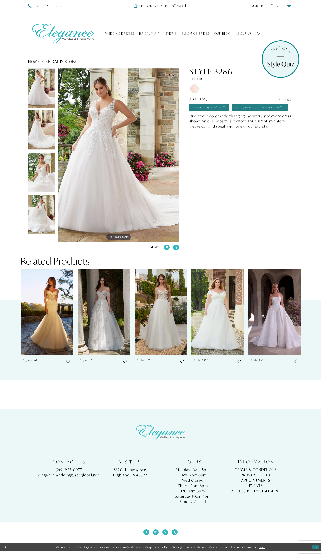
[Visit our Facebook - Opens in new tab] (143, 536)
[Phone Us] (46, 5)
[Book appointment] (160, 5)
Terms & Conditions (256, 472)
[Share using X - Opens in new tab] (175, 249)
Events (256, 488)
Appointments (255, 482)
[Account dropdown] (262, 5)
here (262, 552)
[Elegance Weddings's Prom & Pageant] (63, 33)
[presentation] (47, 315)
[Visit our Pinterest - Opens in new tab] (166, 536)
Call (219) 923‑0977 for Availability (229, 122)
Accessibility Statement (256, 493)
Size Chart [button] (283, 100)
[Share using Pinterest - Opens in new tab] (163, 249)
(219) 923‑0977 (69, 472)
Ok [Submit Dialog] (314, 552)
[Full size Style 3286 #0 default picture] (118, 155)
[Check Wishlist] (289, 5)
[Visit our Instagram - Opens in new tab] (154, 536)
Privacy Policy (256, 477)
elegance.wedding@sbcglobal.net (68, 477)
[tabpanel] (41, 89)
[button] (256, 33)
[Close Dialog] (6, 551)
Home (34, 61)
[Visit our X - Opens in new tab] (178, 536)
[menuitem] (262, 5)
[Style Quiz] (280, 59)
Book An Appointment (217, 110)
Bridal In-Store (61, 61)
